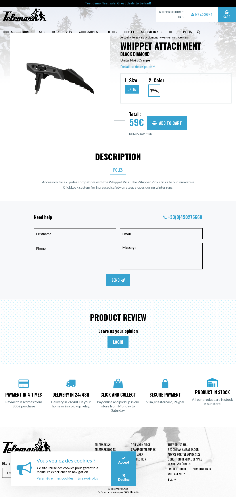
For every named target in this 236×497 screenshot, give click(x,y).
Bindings (26, 31)
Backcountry (62, 31)
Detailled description (137, 66)
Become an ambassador (183, 449)
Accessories (88, 31)
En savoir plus (87, 478)
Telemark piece (140, 444)
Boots (8, 31)
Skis (42, 31)
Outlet (129, 31)
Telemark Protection (138, 456)
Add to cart (167, 123)
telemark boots (105, 449)
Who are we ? (176, 473)
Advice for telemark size (184, 454)
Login (118, 342)
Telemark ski (102, 444)
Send (118, 280)
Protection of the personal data (189, 468)
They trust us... (178, 444)
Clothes (111, 31)
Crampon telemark (143, 449)
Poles (118, 170)
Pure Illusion (131, 492)
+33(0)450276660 (185, 217)
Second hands (151, 31)
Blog (173, 31)
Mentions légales (179, 464)
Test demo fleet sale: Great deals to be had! (118, 3)
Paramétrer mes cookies (54, 478)
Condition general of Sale (185, 459)
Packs (187, 31)
